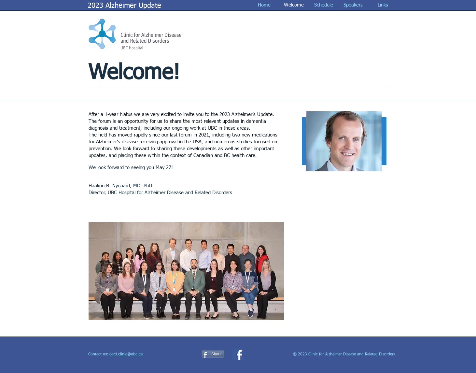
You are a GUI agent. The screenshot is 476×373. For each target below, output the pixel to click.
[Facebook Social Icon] (238, 354)
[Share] (212, 354)
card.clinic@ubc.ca (126, 354)
